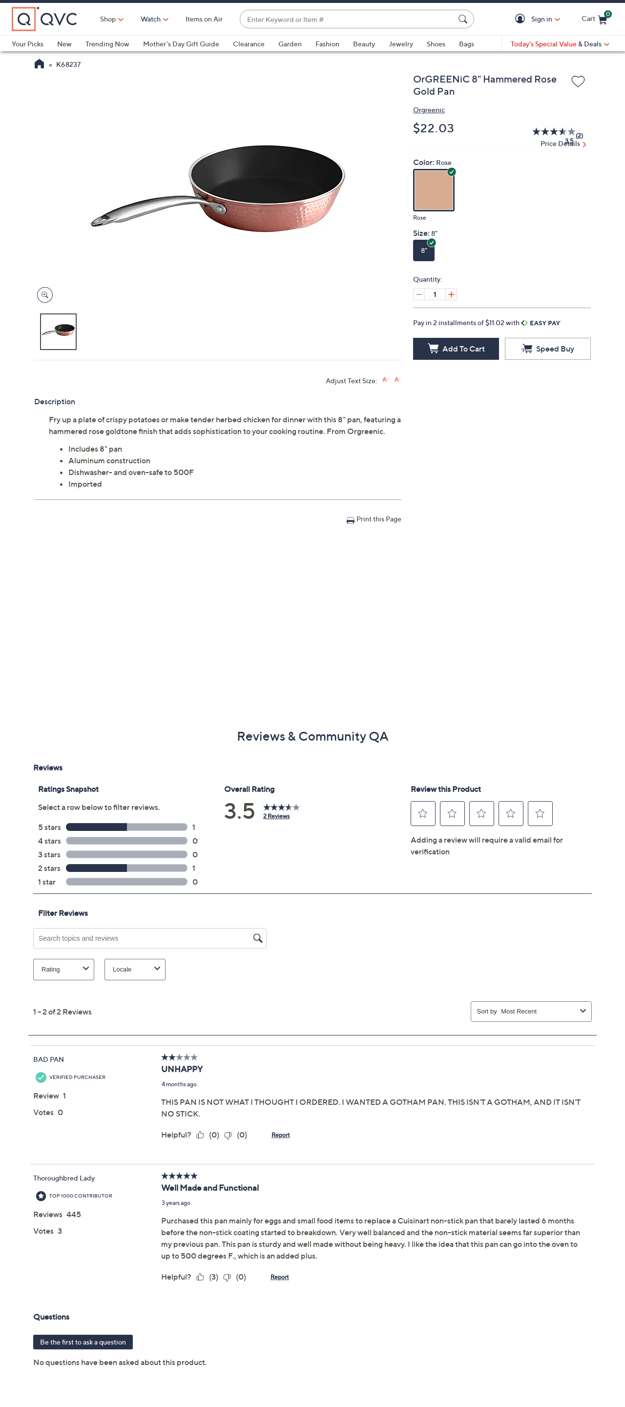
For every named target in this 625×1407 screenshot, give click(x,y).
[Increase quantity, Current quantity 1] (451, 294)
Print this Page (378, 519)
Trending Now (107, 44)
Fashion (327, 44)
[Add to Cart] (456, 349)
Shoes (436, 44)
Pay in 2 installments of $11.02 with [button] (487, 322)
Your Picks (27, 44)
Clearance (249, 44)
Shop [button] (108, 19)
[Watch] (150, 19)
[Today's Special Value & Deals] (560, 44)
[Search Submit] (464, 19)
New (64, 44)
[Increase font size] (385, 379)
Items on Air (204, 19)
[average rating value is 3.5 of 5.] (548, 135)
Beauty (364, 44)
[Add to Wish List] (578, 82)
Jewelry (401, 44)
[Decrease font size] (397, 379)
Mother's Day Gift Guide (181, 44)
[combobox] (347, 19)
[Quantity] (435, 294)
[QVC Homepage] (39, 65)
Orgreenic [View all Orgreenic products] (429, 109)
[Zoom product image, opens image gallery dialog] (42, 295)
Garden (290, 44)
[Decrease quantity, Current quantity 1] (419, 294)
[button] (521, 19)
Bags (466, 44)
